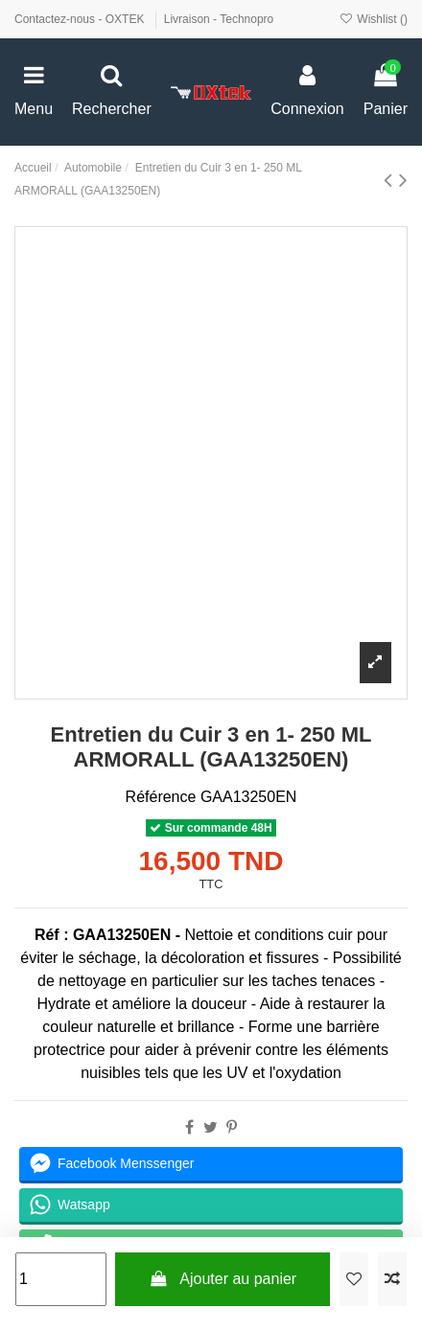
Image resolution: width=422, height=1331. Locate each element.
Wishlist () (374, 19)
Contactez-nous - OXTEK (81, 19)
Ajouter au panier (222, 1279)
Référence (161, 797)
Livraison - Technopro (219, 19)
